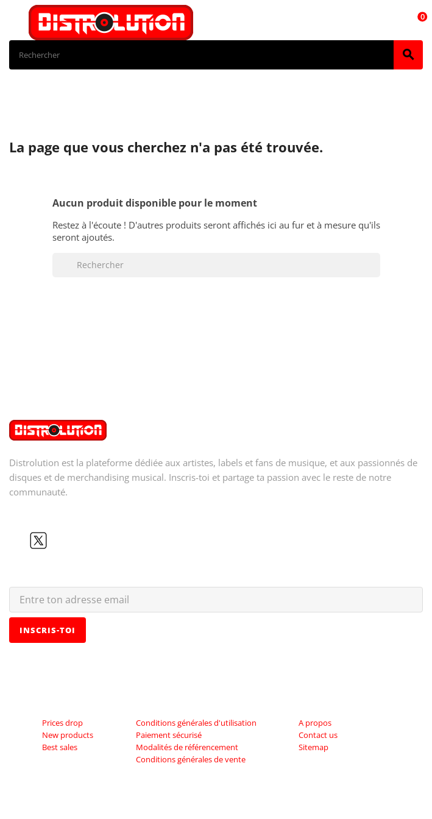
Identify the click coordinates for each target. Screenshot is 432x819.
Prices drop (62, 722)
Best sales (59, 747)
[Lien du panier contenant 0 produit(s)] (415, 22)
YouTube (58, 540)
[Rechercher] (201, 54)
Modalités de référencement (187, 747)
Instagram (77, 540)
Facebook (19, 540)
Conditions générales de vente (191, 759)
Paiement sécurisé (169, 734)
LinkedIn (97, 540)
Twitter (38, 540)
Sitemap (313, 747)
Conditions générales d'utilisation (196, 722)
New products (67, 734)
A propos (315, 722)
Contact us (318, 734)
